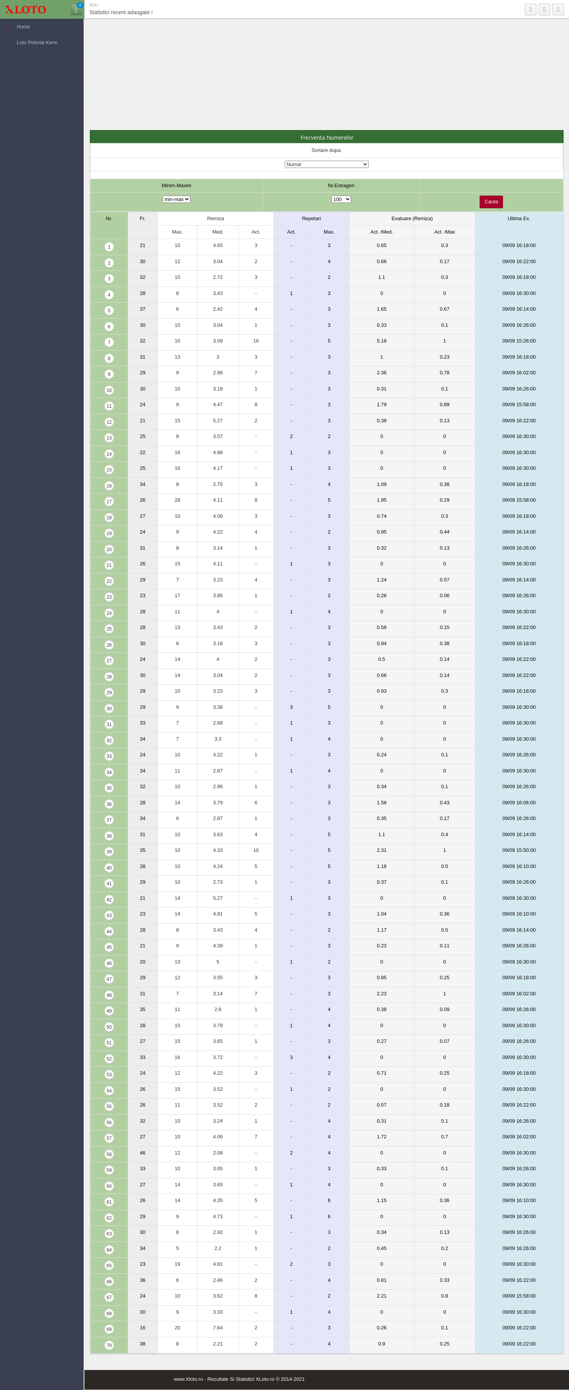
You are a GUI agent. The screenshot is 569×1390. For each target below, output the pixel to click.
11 (109, 406)
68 (109, 1313)
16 (109, 486)
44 (109, 931)
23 (109, 597)
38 (109, 836)
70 (109, 1345)
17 (109, 501)
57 (109, 1138)
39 (109, 852)
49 (109, 1011)
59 (109, 1170)
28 (109, 677)
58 (109, 1154)
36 (109, 804)
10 (109, 390)
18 (109, 517)
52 (109, 1059)
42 (109, 900)
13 (109, 438)
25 (109, 629)
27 (109, 661)
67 (109, 1297)
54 (109, 1091)
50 (109, 1027)
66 (109, 1282)
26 (109, 645)
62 (109, 1218)
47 (109, 979)
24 (109, 613)
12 (109, 422)
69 (109, 1329)
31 (109, 724)
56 (109, 1122)
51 (109, 1043)
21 (109, 565)
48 (109, 995)
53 (109, 1074)
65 (109, 1265)
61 (109, 1202)
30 (109, 708)
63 (109, 1234)
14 (109, 454)
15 (109, 470)
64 (109, 1250)
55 (109, 1106)
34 (109, 772)
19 (109, 533)
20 (109, 549)
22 (109, 581)
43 (109, 915)
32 (109, 740)
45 (109, 947)
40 (109, 868)
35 (109, 788)
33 (109, 756)
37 (109, 820)
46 (109, 963)
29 (109, 692)
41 (109, 883)
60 (109, 1186)
